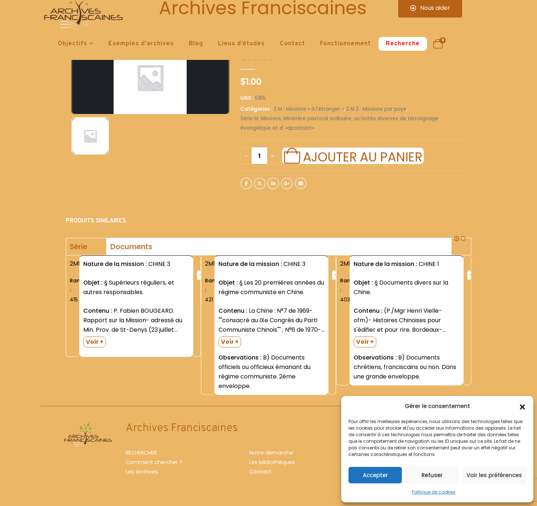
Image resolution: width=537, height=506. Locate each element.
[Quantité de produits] (259, 155)
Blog (196, 44)
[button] (522, 406)
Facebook (246, 183)
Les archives (142, 471)
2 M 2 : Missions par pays (376, 109)
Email (300, 183)
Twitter (260, 183)
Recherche (403, 44)
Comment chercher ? (154, 462)
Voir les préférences (494, 475)
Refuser (432, 475)
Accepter (375, 475)
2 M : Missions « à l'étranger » (309, 109)
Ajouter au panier (362, 156)
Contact (292, 44)
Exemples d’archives (141, 44)
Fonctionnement (345, 44)
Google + (287, 183)
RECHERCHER (141, 452)
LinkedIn (273, 183)
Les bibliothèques (272, 462)
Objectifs (72, 44)
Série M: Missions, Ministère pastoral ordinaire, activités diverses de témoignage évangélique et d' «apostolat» (339, 123)
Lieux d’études (241, 44)
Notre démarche (271, 452)
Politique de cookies (434, 492)
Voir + (94, 342)
